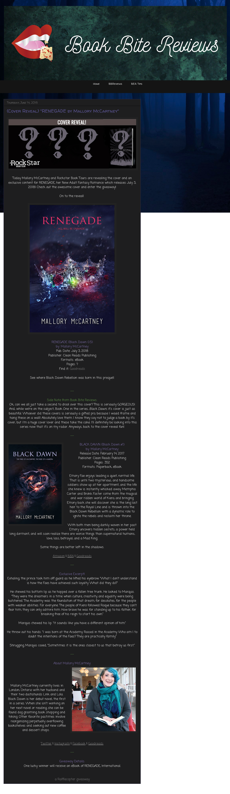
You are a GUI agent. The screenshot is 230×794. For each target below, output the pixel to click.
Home (96, 83)
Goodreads (77, 369)
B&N (71, 556)
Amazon (59, 556)
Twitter (46, 743)
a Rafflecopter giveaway (72, 779)
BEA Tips (136, 83)
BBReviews (115, 83)
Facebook (79, 743)
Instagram (62, 743)
